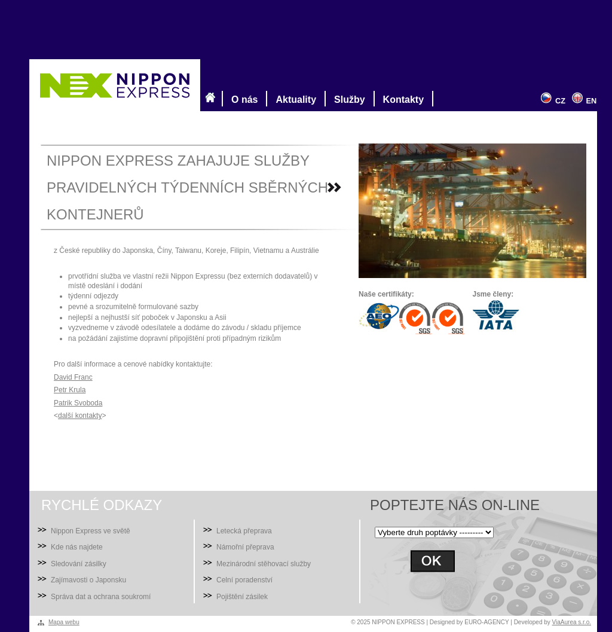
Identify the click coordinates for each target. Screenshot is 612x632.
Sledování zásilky (78, 564)
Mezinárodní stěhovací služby (263, 564)
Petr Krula (69, 390)
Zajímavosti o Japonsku (88, 580)
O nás (242, 98)
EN (582, 100)
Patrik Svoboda (78, 403)
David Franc (73, 377)
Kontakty (401, 98)
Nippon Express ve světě (90, 531)
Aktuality (293, 98)
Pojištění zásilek (242, 597)
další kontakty (80, 415)
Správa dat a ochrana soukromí (101, 597)
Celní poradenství (244, 580)
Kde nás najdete (77, 547)
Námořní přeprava (245, 547)
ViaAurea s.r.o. (571, 622)
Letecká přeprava (244, 531)
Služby (347, 98)
